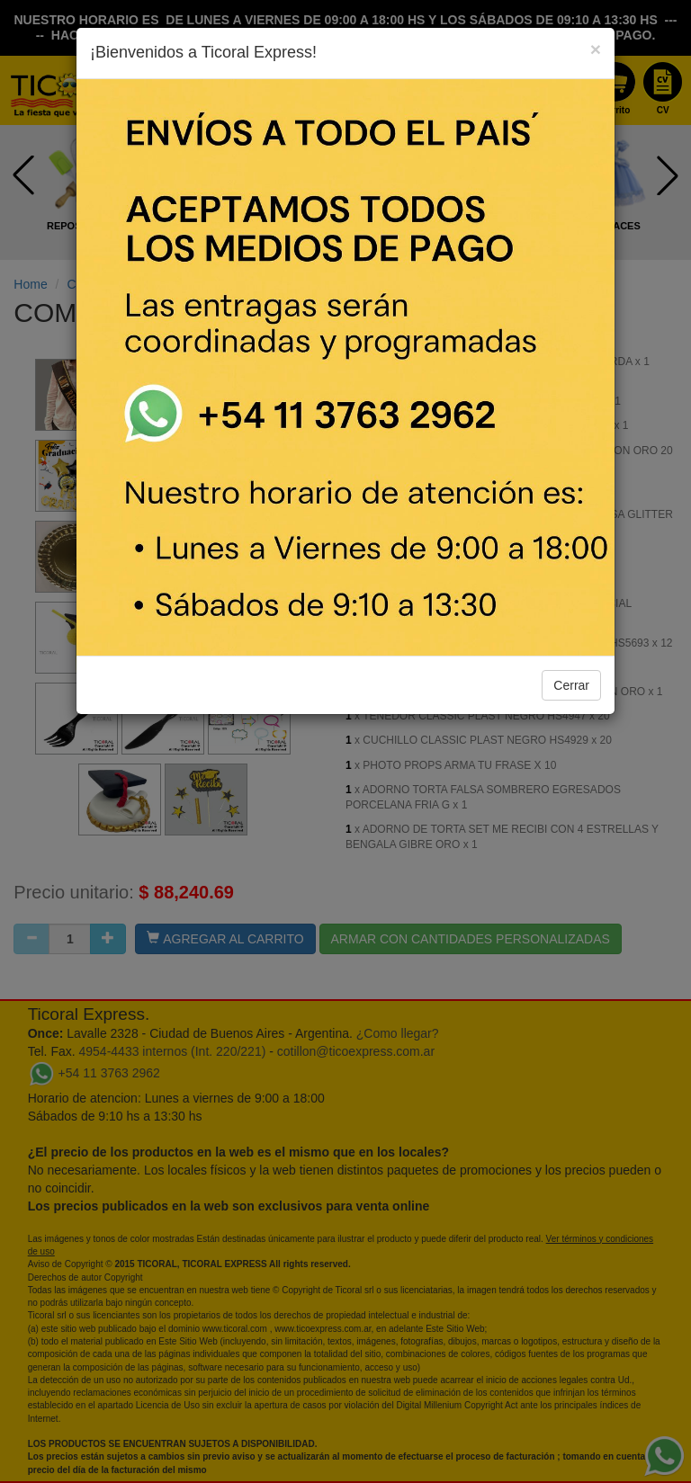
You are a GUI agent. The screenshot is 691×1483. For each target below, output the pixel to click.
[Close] (595, 49)
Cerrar (571, 685)
